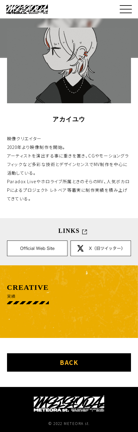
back (69, 362)
